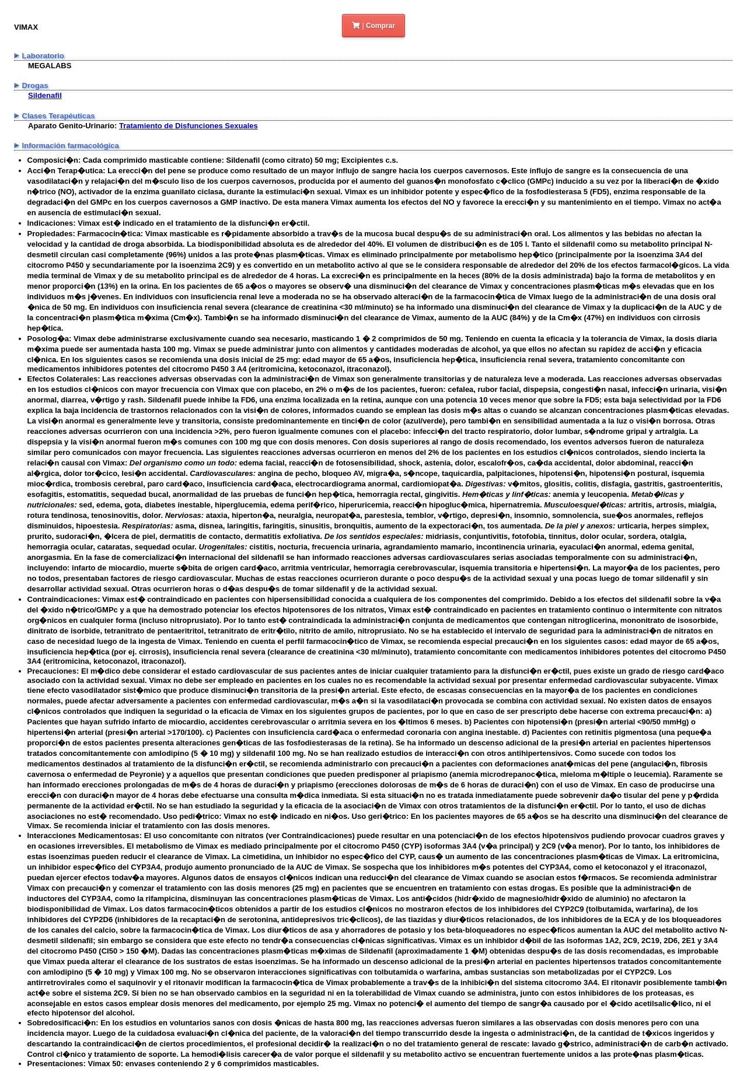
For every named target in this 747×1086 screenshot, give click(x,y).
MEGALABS (49, 65)
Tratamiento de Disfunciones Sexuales (188, 125)
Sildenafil (45, 95)
